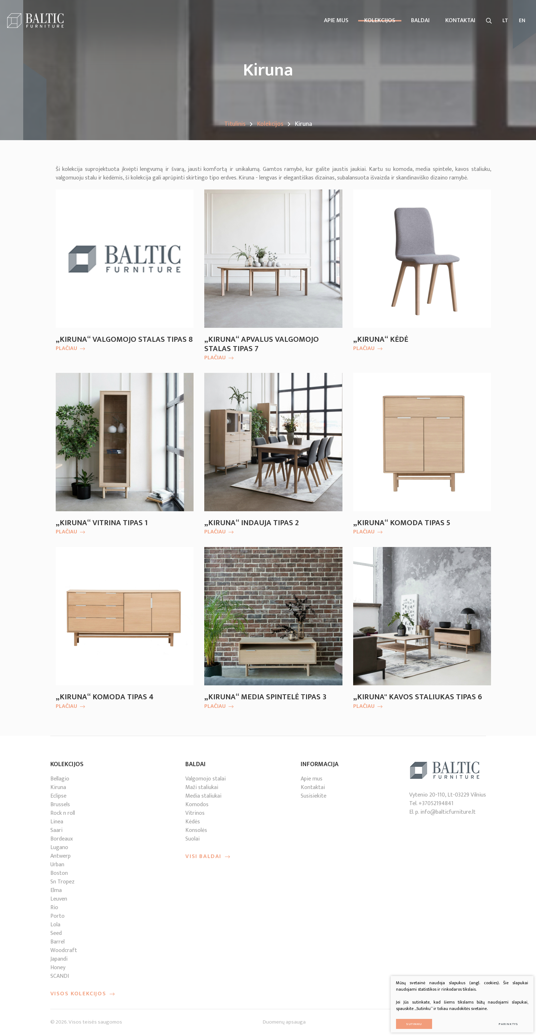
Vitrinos (195, 813)
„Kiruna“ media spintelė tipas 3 (265, 697)
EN (522, 20)
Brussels (60, 804)
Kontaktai (313, 787)
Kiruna (58, 787)
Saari (56, 830)
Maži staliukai (201, 787)
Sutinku (409, 1019)
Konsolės (196, 830)
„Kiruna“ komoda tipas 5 (401, 523)
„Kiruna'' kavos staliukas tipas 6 (417, 697)
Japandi (58, 959)
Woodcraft (63, 950)
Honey (57, 967)
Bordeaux (61, 839)
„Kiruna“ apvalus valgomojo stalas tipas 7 (261, 344)
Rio (54, 907)
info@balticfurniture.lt (448, 812)
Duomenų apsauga (284, 1021)
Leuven (58, 899)
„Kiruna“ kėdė (380, 339)
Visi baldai (207, 856)
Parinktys (504, 1019)
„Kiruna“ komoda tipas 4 (105, 697)
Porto (57, 916)
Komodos (197, 804)
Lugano (59, 847)
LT (505, 20)
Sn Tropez (62, 882)
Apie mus (336, 20)
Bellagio (59, 779)
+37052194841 (436, 803)
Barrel (57, 942)
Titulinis (235, 124)
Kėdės (192, 822)
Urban (57, 864)
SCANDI (59, 976)
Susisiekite (313, 796)
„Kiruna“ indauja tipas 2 (251, 523)
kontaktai (460, 20)
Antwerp (60, 856)
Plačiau (70, 348)
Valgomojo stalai (205, 779)
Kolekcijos (379, 20)
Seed (56, 933)
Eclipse (58, 796)
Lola (55, 925)
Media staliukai (203, 796)
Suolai (192, 839)
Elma (56, 890)
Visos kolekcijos (82, 994)
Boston (59, 873)
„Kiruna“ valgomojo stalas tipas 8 (124, 339)
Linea (56, 822)
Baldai (420, 20)
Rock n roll (62, 813)
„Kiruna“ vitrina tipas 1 (102, 523)
